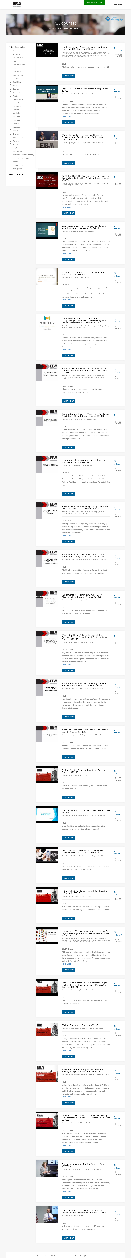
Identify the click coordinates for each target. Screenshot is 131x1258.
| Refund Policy (89, 1256)
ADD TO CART (69, 76)
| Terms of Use (68, 1256)
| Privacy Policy (78, 1256)
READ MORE (66, 116)
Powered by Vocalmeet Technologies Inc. (50, 1256)
